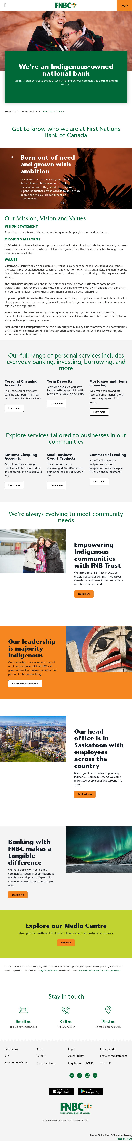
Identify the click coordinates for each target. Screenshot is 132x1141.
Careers (41, 1055)
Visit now (66, 942)
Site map (105, 1062)
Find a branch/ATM (16, 1062)
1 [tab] (63, 203)
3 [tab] (68, 203)
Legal (71, 1049)
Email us (23, 1021)
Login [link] (124, 5)
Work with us (85, 794)
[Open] (5, 5)
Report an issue (45, 1063)
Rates (39, 1049)
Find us (108, 1021)
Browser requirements (113, 1055)
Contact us (11, 1049)
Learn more (14, 408)
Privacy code (107, 1049)
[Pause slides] (11, 157)
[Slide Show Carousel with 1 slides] (66, 1018)
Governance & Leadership (25, 683)
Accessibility (76, 1055)
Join (7, 1055)
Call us (66, 1021)
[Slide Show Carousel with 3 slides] (66, 178)
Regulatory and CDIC (81, 1063)
